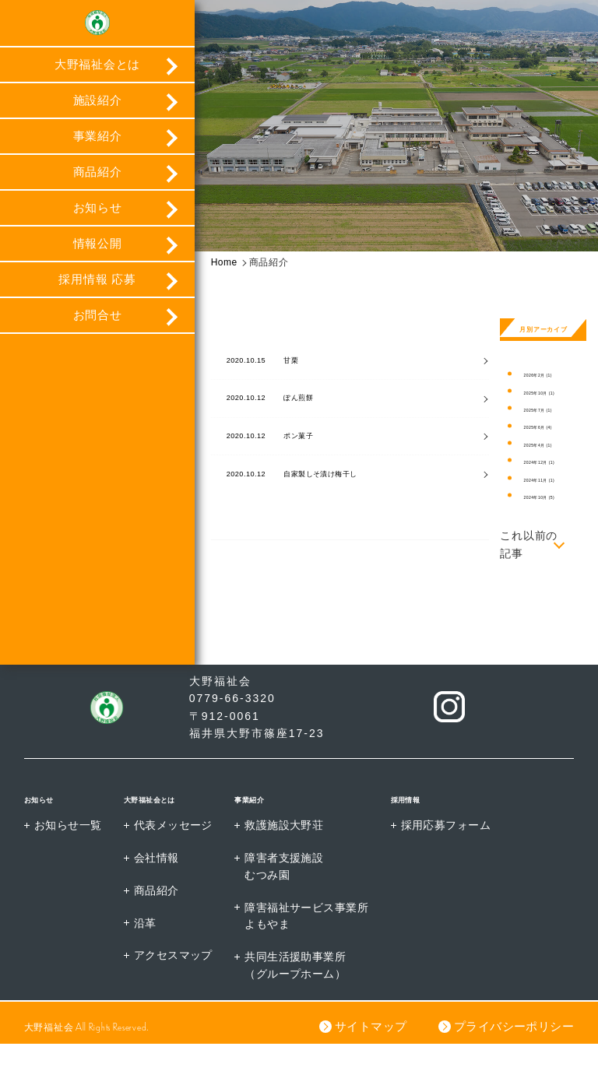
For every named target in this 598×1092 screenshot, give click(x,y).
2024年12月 (547, 461)
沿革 (146, 970)
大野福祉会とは (97, 72)
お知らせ (97, 216)
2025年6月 (545, 426)
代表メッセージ (175, 872)
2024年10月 (547, 496)
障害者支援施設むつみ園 (287, 913)
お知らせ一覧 (68, 872)
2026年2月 (545, 374)
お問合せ (97, 323)
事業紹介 (97, 144)
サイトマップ (368, 1074)
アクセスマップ (175, 1003)
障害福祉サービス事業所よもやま (310, 963)
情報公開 (97, 251)
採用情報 (418, 843)
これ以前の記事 (529, 544)
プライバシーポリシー (513, 1074)
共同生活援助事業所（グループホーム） (298, 1014)
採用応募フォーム (451, 872)
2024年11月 (547, 479)
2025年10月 (547, 392)
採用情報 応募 (96, 287)
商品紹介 (97, 180)
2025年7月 (545, 409)
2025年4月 (545, 444)
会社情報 (158, 904)
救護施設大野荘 (287, 872)
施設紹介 (97, 108)
